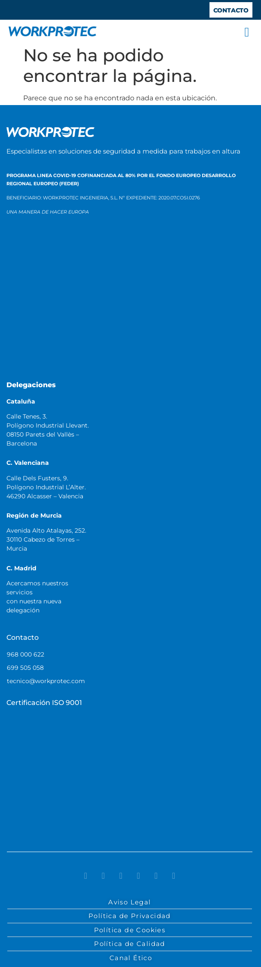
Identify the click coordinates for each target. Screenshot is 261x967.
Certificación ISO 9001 (44, 703)
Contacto (22, 637)
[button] (246, 32)
